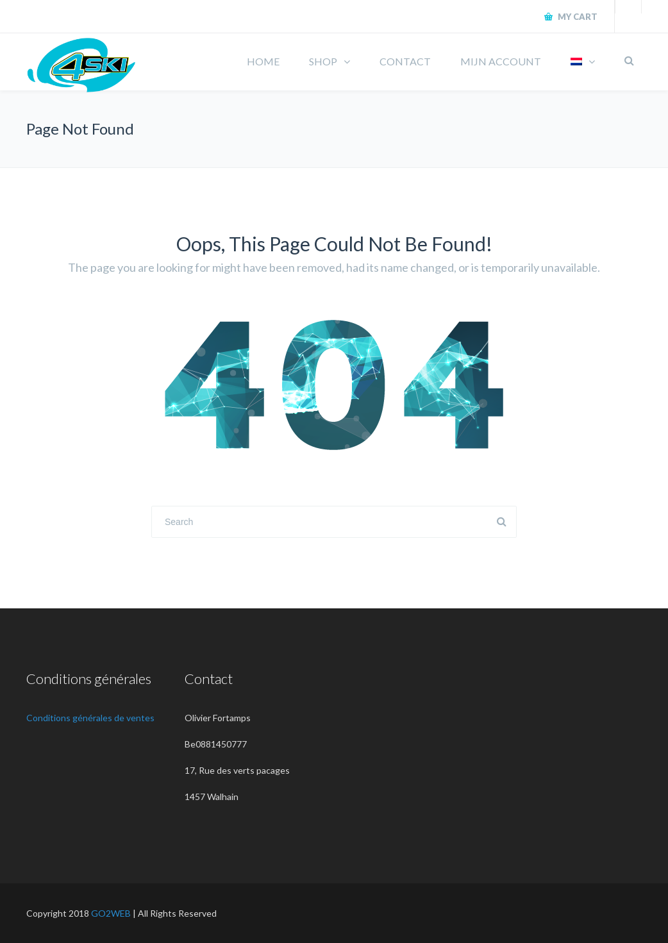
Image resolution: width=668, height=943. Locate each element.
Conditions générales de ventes (90, 717)
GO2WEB (111, 913)
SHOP (323, 61)
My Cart (576, 17)
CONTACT (405, 61)
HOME (263, 61)
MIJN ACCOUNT (500, 61)
